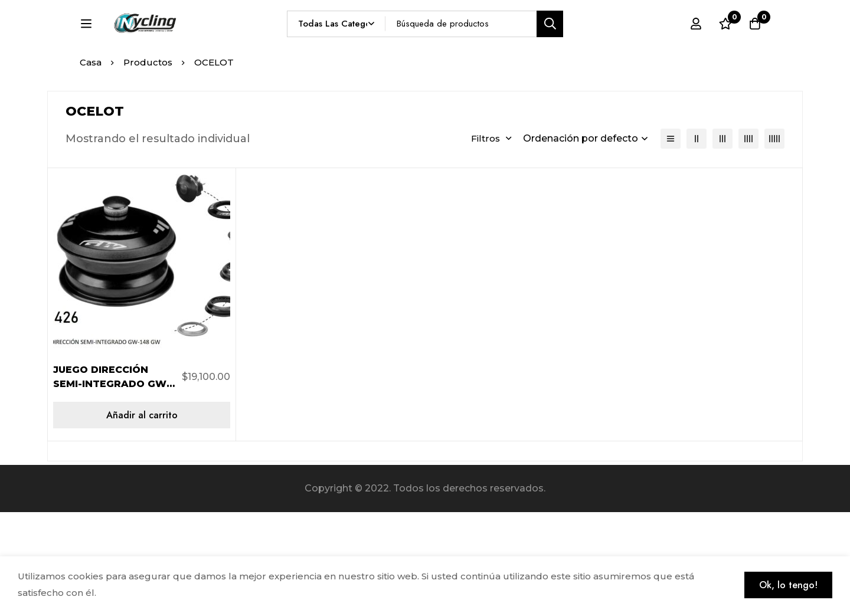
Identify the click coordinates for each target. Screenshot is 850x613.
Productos (147, 163)
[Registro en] (696, 45)
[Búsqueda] (577, 45)
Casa (91, 163)
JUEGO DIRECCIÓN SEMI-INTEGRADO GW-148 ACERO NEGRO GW (113, 484)
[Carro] (755, 45)
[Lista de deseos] (725, 45)
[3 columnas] (722, 240)
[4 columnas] (748, 240)
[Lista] (671, 240)
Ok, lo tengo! (788, 585)
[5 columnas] (774, 240)
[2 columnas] (696, 240)
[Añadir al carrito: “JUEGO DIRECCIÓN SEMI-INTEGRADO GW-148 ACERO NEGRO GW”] (141, 516)
